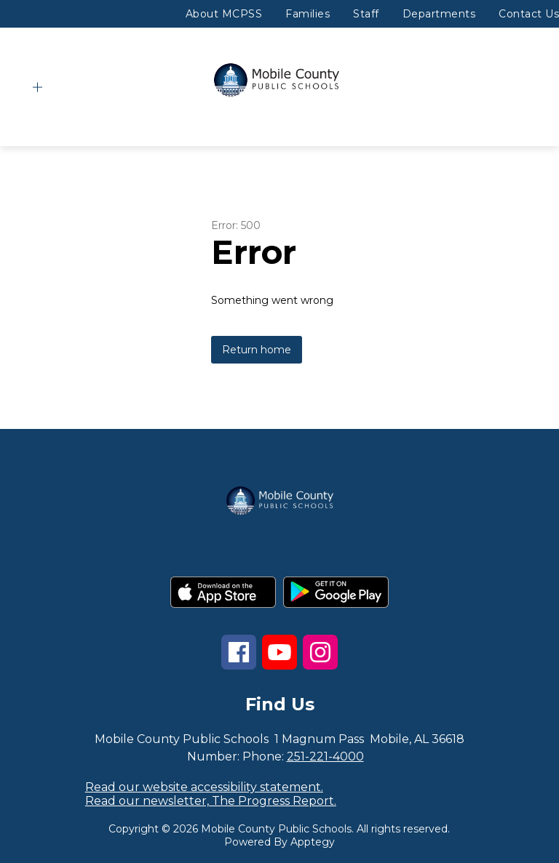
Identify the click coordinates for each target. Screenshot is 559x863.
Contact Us (529, 13)
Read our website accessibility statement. (204, 787)
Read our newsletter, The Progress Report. (210, 801)
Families (307, 13)
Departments (439, 13)
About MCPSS (224, 13)
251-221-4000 (325, 756)
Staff (366, 13)
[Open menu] (37, 87)
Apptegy (312, 841)
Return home (256, 349)
